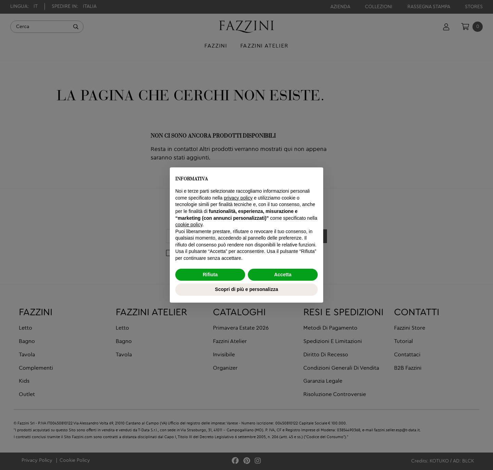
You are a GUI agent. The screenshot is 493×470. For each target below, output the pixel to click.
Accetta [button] (283, 274)
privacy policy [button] (238, 198)
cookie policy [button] (188, 224)
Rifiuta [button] (210, 274)
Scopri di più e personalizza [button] (246, 289)
